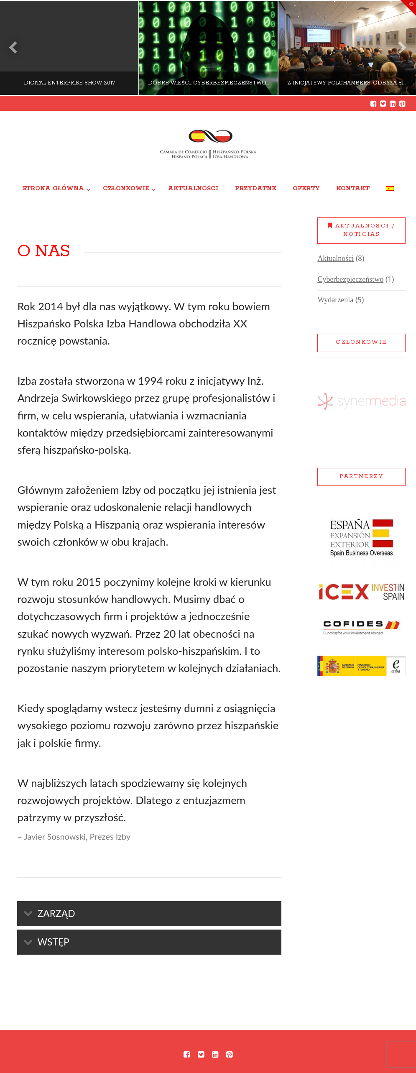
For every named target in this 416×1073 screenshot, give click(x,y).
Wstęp (53, 942)
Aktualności (335, 259)
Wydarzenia (335, 300)
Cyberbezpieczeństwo (350, 279)
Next (398, 48)
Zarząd (56, 913)
